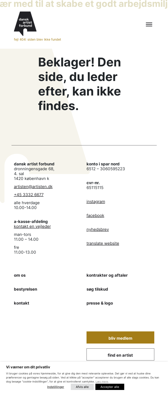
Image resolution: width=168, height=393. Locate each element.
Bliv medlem (120, 338)
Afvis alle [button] (82, 387)
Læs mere (102, 381)
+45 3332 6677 (29, 194)
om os (20, 275)
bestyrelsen (25, 289)
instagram (96, 201)
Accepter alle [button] (109, 387)
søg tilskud (97, 289)
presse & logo (100, 303)
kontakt (21, 303)
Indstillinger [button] (55, 387)
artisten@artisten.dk (33, 186)
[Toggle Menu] (149, 24)
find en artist (120, 355)
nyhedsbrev (98, 229)
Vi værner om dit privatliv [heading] (28, 367)
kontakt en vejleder (32, 226)
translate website (103, 243)
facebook (95, 215)
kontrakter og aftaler (107, 275)
